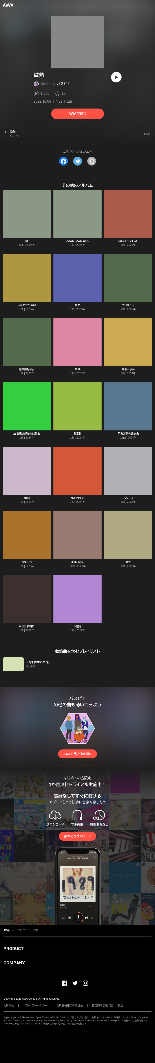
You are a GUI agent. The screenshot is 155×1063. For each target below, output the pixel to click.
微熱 (35, 930)
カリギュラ (128, 305)
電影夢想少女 (27, 369)
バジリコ (128, 497)
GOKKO (27, 562)
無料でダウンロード (77, 836)
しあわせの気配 (27, 305)
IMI (27, 241)
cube (27, 497)
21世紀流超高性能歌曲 (26, 433)
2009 (77, 369)
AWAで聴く (77, 114)
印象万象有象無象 (128, 433)
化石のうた (77, 497)
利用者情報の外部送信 (70, 1005)
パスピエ (63, 84)
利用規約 (9, 1005)
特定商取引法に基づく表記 (107, 1005)
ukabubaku (77, 562)
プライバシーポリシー (35, 1005)
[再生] (116, 77)
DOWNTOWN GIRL (77, 241)
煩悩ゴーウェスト (128, 241)
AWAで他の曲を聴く (77, 754)
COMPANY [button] (14, 962)
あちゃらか (128, 369)
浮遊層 (77, 626)
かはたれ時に (27, 626)
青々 (77, 305)
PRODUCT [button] (14, 948)
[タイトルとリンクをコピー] (91, 161)
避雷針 (77, 433)
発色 (128, 562)
